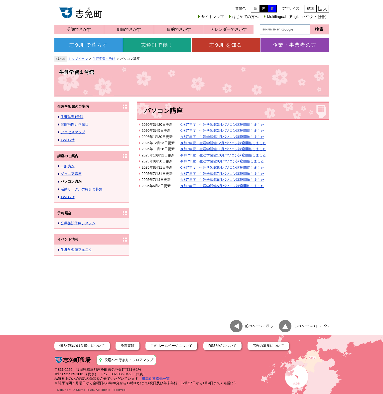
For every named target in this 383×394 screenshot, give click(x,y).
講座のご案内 (67, 156)
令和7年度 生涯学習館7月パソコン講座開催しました (222, 174)
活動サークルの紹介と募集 (82, 189)
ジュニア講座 (71, 174)
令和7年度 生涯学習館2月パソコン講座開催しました (222, 130)
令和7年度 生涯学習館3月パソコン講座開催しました (222, 125)
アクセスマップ (73, 132)
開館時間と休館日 (75, 124)
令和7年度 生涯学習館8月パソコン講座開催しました (222, 167)
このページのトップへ (311, 326)
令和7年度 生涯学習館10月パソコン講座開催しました (223, 155)
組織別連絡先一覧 (156, 379)
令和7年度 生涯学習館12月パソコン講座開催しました (223, 143)
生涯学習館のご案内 (73, 107)
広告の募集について (268, 346)
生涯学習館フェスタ (76, 250)
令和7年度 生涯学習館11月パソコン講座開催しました (223, 149)
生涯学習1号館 (72, 117)
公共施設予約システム (78, 223)
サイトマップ (212, 16)
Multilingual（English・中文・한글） (298, 16)
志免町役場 (77, 360)
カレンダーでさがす (229, 29)
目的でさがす (179, 29)
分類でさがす (79, 29)
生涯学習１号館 (104, 59)
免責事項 (127, 346)
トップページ (78, 59)
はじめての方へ (245, 16)
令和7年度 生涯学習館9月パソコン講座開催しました (222, 161)
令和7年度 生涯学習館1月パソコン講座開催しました (222, 137)
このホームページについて (171, 346)
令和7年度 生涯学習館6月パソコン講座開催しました (222, 180)
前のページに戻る (259, 326)
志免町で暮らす (88, 45)
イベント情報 (67, 239)
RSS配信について (222, 346)
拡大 (323, 8)
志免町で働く (157, 45)
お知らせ (68, 140)
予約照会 (64, 213)
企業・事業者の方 (295, 45)
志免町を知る (225, 45)
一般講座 (68, 166)
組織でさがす (129, 29)
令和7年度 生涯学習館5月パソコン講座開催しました (222, 186)
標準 (310, 8)
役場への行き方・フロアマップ (128, 360)
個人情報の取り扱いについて (82, 346)
